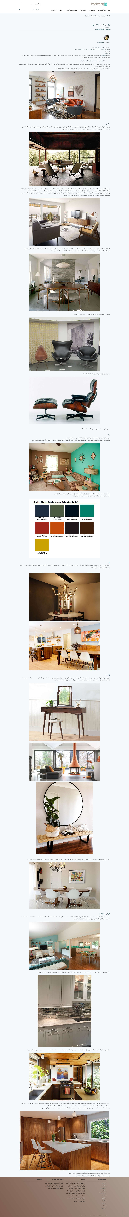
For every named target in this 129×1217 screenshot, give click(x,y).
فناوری (103, 1200)
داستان (103, 1198)
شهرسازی (103, 1188)
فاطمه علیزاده (100, 42)
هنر (104, 1190)
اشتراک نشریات (102, 10)
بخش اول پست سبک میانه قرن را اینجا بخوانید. (93, 60)
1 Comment (107, 53)
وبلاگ (61, 10)
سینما (103, 1195)
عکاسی (103, 1183)
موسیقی (103, 1208)
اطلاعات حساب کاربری (71, 10)
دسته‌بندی (92, 10)
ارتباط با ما (53, 10)
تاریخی (103, 1203)
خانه (109, 10)
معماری (103, 1185)
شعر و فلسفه (102, 1193)
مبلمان (75, 49)
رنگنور (87, 49)
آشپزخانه (104, 49)
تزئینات (100, 49)
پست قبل (103, 55)
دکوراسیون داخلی (93, 49)
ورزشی (103, 1205)
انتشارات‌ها (83, 10)
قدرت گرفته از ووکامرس (82, 1214)
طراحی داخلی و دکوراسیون (99, 47)
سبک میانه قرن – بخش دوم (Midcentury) (102, 29)
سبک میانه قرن (81, 49)
